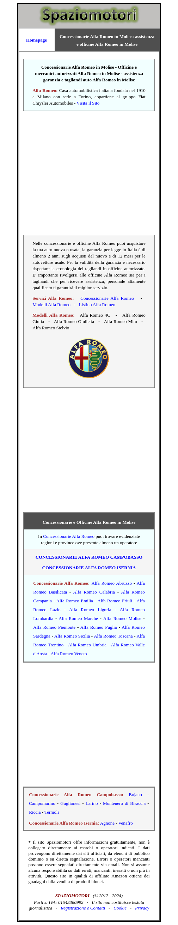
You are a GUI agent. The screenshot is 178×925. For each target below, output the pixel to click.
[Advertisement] (89, 173)
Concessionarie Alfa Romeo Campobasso (89, 557)
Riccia (35, 812)
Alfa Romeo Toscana (113, 636)
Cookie (120, 908)
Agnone (107, 823)
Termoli (51, 812)
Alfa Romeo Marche (78, 618)
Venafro (125, 823)
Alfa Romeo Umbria (87, 644)
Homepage (36, 40)
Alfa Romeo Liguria (90, 609)
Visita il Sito (87, 103)
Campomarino (42, 803)
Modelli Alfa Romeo (51, 304)
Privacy (142, 908)
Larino (92, 803)
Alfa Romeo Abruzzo (111, 583)
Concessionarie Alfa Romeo (107, 298)
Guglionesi (70, 803)
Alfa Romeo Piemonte (54, 627)
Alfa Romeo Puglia (98, 627)
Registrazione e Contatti (83, 908)
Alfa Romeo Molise (122, 618)
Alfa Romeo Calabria (94, 592)
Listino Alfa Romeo (97, 304)
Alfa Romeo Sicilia (72, 636)
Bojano (135, 794)
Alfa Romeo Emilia (74, 600)
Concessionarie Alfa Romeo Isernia (89, 567)
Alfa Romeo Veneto (69, 653)
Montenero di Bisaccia (124, 803)
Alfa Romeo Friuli (114, 600)
